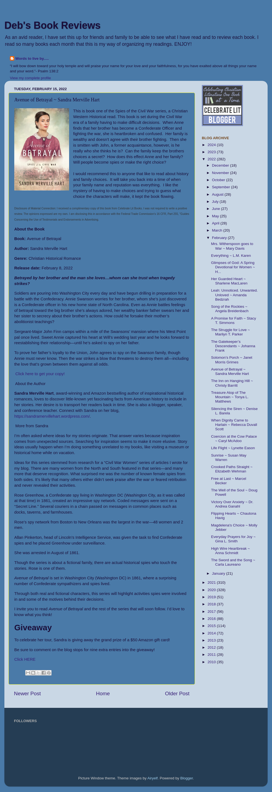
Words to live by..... (32, 58)
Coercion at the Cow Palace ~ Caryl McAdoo (234, 438)
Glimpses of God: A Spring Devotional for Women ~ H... (233, 267)
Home (103, 693)
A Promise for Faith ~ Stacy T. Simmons (233, 320)
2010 (212, 662)
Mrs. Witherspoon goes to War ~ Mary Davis (232, 246)
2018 (212, 604)
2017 (212, 611)
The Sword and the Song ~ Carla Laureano (233, 562)
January (219, 573)
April (216, 223)
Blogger (186, 778)
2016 (212, 619)
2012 (212, 647)
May (216, 216)
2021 (212, 582)
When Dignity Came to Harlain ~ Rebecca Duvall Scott (234, 424)
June (216, 209)
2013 (212, 640)
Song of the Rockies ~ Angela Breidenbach (230, 308)
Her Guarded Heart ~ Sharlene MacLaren (229, 281)
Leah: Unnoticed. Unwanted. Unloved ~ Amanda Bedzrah (234, 294)
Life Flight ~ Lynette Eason (233, 448)
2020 (212, 590)
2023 (212, 152)
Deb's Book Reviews (52, 25)
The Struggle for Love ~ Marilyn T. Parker (230, 332)
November (221, 173)
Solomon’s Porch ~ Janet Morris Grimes (231, 359)
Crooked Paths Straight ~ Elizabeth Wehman (232, 469)
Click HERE (25, 659)
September (221, 187)
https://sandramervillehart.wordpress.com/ (52, 416)
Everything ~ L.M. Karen (231, 255)
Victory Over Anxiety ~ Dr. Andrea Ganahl (232, 504)
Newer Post (27, 693)
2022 (212, 159)
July (216, 202)
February (220, 238)
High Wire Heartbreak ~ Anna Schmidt (230, 550)
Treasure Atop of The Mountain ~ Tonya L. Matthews (230, 397)
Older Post (177, 693)
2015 (212, 626)
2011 (212, 655)
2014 (212, 633)
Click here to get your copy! (39, 374)
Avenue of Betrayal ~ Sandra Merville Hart (230, 371)
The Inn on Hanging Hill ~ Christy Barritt (232, 383)
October (219, 180)
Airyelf (153, 778)
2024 (212, 145)
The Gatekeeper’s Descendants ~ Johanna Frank (233, 346)
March (217, 230)
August (218, 194)
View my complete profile (30, 78)
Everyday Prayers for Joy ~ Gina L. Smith (233, 539)
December (221, 165)
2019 (212, 597)
